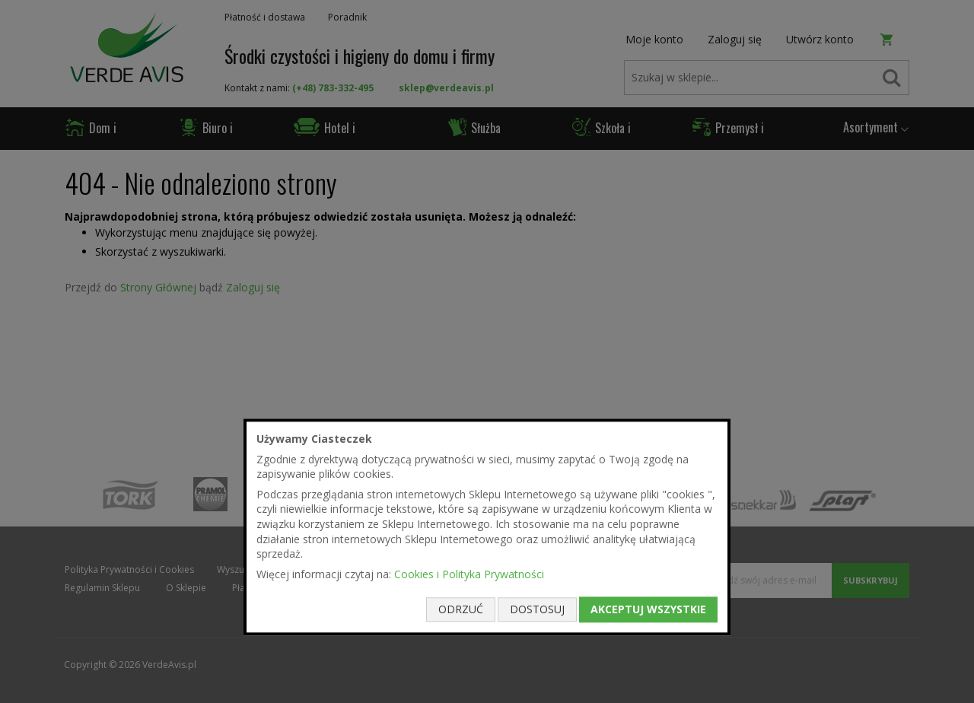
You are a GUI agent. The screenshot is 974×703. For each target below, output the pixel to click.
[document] (487, 526)
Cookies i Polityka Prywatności (469, 574)
